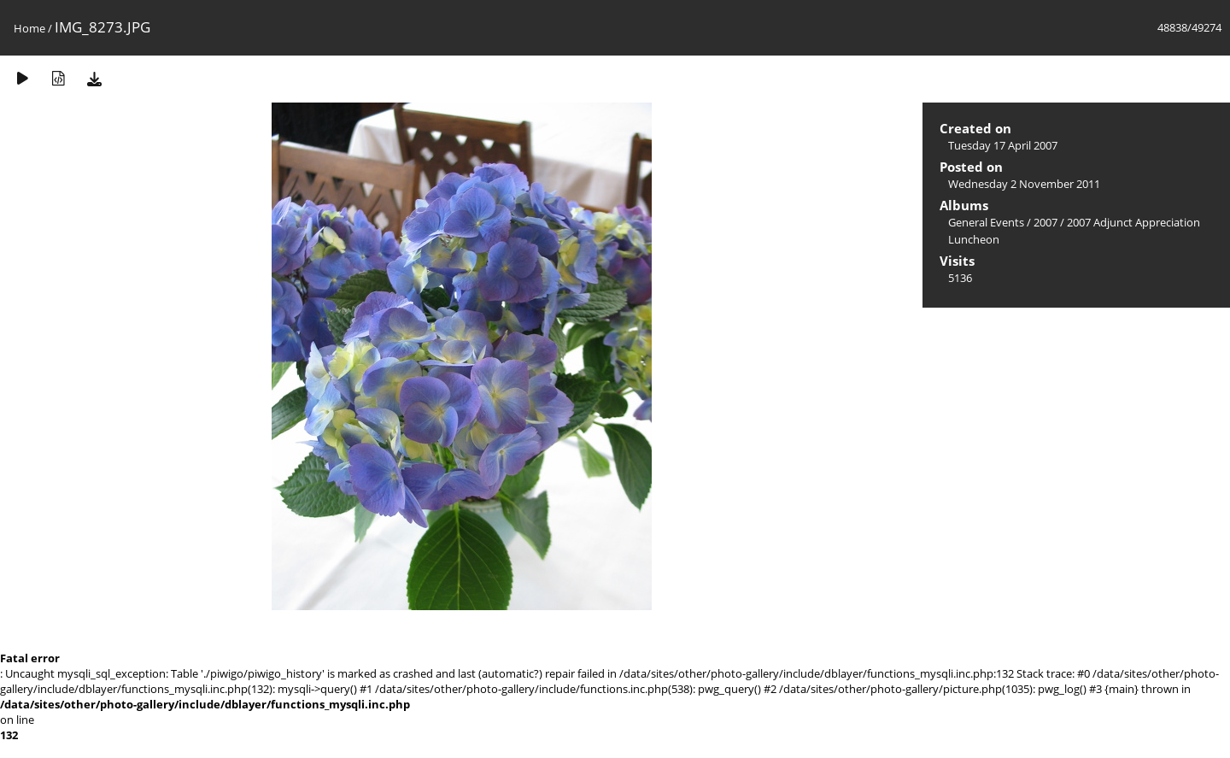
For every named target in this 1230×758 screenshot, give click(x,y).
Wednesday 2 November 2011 (1024, 183)
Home (29, 28)
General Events (986, 222)
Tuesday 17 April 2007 (1002, 145)
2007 (1045, 222)
